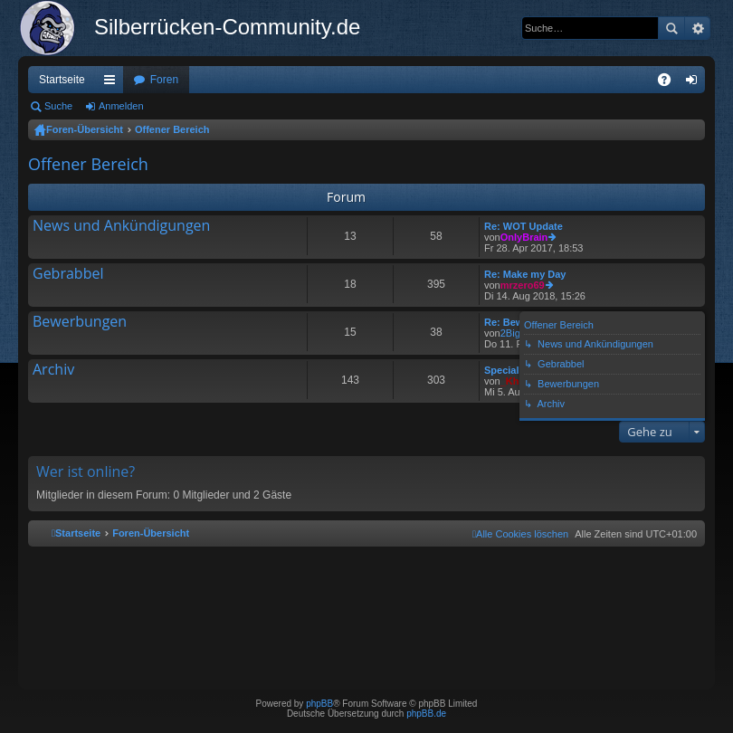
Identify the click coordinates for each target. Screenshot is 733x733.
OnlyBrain (524, 237)
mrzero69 (522, 285)
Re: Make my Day (525, 274)
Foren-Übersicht (84, 129)
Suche (671, 28)
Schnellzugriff (113, 83)
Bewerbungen (80, 322)
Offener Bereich (172, 129)
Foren (164, 79)
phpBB (319, 704)
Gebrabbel (68, 274)
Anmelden (121, 105)
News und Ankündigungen (121, 226)
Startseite (62, 79)
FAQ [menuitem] (670, 83)
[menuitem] (520, 533)
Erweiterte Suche (697, 28)
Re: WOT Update (523, 226)
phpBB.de (426, 714)
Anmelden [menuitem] (695, 83)
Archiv (53, 370)
